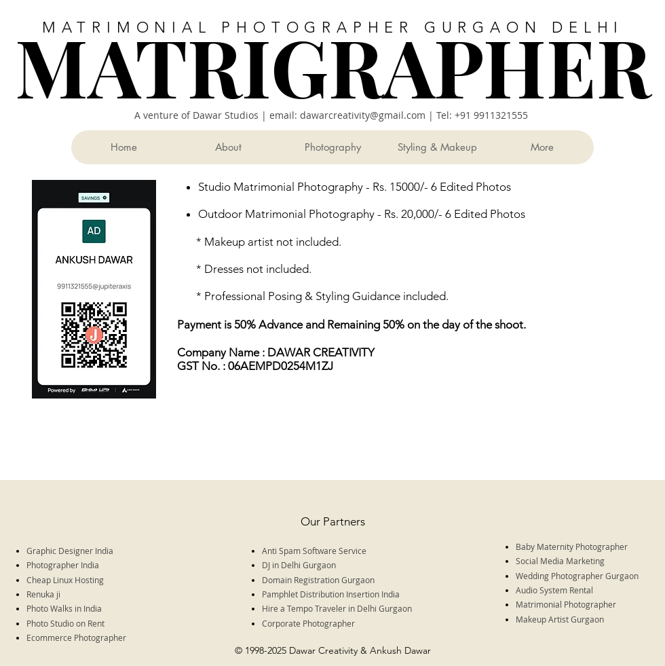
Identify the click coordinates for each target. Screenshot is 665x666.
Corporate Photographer (309, 623)
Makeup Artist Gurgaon (560, 619)
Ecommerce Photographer (76, 637)
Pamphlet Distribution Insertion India (331, 594)
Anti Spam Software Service (314, 550)
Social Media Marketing (560, 560)
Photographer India (63, 564)
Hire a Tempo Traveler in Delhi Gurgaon (338, 608)
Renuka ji (44, 594)
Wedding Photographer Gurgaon (577, 575)
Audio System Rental (555, 590)
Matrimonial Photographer (566, 604)
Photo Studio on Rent (66, 623)
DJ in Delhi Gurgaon (300, 564)
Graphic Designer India (70, 550)
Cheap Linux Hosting (65, 579)
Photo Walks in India (65, 608)
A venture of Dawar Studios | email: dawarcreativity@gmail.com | (285, 115)
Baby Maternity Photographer (573, 546)
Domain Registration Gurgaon (318, 579)
